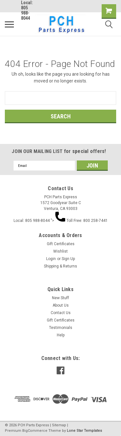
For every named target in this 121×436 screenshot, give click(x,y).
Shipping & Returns (60, 266)
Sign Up (68, 258)
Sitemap (59, 425)
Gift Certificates (61, 244)
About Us (61, 305)
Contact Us (61, 313)
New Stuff (60, 298)
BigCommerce (34, 431)
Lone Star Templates (84, 431)
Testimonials (60, 327)
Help (61, 335)
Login (51, 258)
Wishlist (60, 251)
